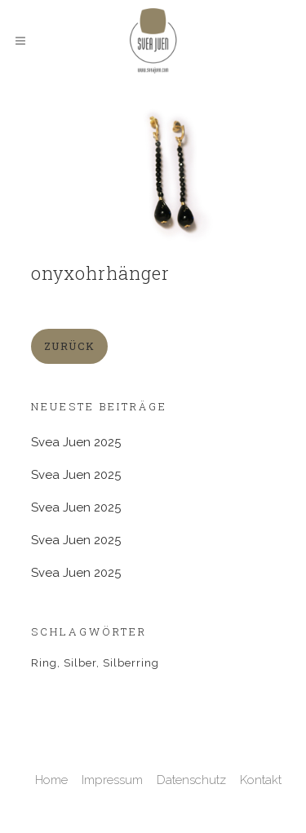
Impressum (112, 780)
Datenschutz (191, 780)
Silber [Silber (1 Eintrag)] (80, 663)
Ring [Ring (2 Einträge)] (44, 663)
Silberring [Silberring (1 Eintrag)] (131, 663)
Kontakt (261, 780)
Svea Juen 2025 (76, 442)
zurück (69, 346)
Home (51, 780)
